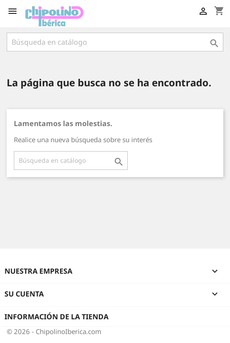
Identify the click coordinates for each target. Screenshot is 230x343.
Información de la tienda (56, 317)
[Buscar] (115, 42)
